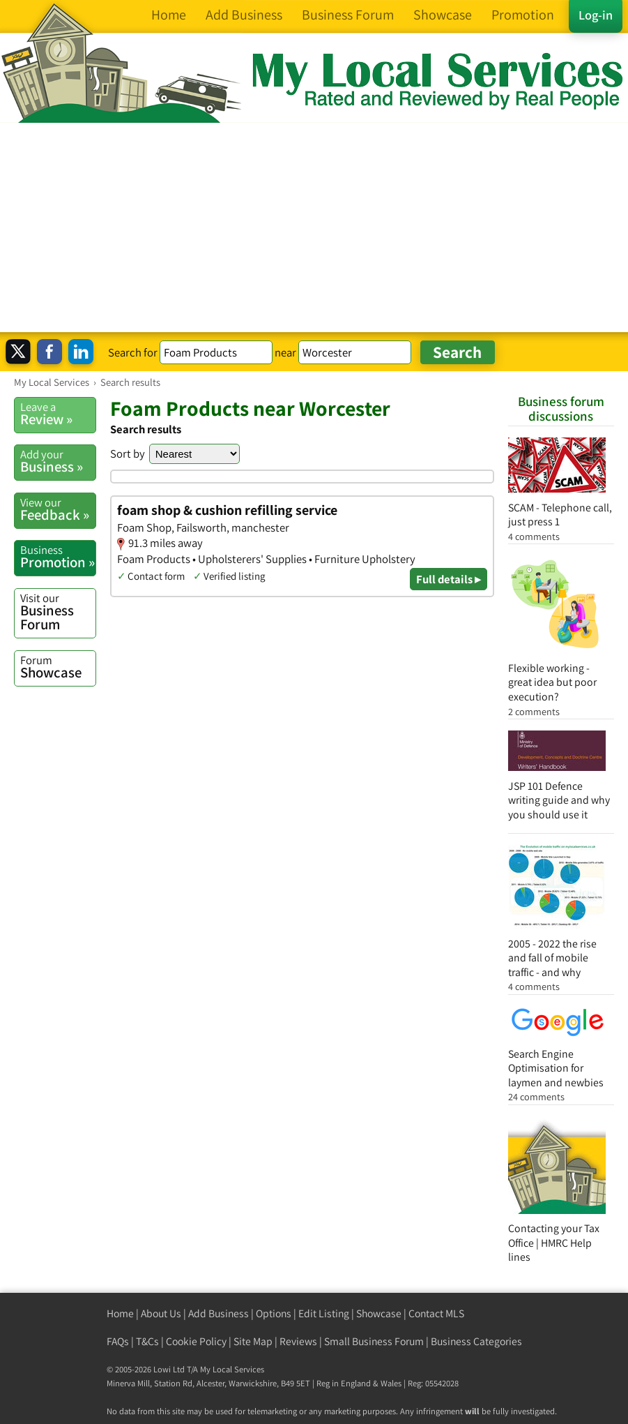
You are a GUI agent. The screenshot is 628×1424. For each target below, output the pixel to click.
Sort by (127, 453)
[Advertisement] (314, 227)
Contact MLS (436, 1313)
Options (273, 1313)
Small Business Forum (374, 1341)
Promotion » (57, 556)
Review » (57, 413)
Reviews (298, 1341)
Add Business (218, 1313)
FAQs (118, 1341)
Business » (57, 461)
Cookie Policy (196, 1341)
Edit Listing (323, 1313)
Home (120, 1313)
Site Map (253, 1341)
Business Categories (476, 1341)
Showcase (57, 667)
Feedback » (57, 509)
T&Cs (147, 1341)
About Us (161, 1313)
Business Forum (57, 612)
